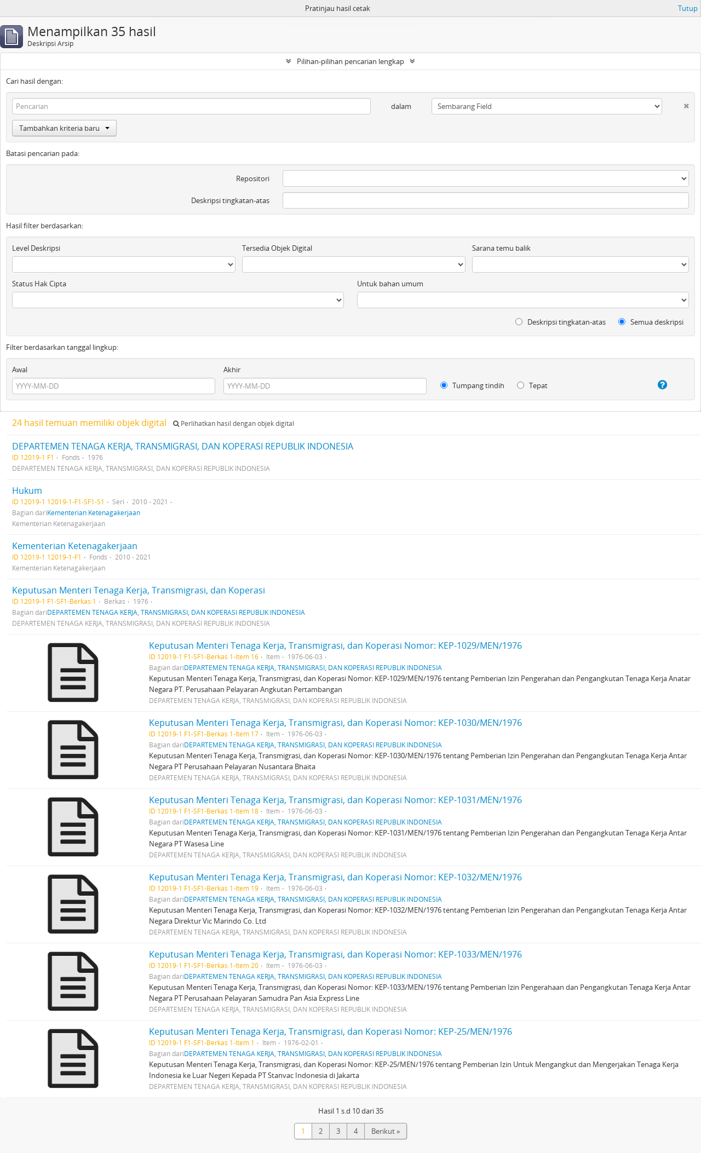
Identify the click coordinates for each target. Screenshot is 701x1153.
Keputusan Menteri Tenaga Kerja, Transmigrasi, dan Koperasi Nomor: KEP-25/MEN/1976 (330, 1031)
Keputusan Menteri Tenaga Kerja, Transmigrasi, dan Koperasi (138, 590)
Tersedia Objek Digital (277, 248)
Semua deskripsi (650, 322)
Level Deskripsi (36, 248)
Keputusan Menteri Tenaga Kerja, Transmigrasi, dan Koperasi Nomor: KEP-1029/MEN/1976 (335, 645)
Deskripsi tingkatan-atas (230, 200)
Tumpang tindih (472, 385)
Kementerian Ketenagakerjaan (93, 512)
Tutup (688, 8)
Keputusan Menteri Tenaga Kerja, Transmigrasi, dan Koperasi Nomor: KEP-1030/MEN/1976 (335, 723)
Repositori (252, 178)
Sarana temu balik (501, 248)
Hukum (27, 491)
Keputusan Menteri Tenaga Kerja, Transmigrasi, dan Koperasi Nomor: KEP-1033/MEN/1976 (335, 954)
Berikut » (385, 1131)
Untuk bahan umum (390, 284)
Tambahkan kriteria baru (64, 128)
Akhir (231, 369)
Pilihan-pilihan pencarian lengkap (350, 61)
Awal (19, 369)
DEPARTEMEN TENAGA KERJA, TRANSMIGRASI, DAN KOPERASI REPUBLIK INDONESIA (182, 446)
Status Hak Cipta (39, 284)
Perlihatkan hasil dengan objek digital (233, 423)
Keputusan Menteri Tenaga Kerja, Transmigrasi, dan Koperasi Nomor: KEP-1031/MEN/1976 (335, 800)
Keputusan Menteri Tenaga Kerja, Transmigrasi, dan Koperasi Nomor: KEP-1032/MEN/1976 (335, 877)
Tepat (532, 385)
